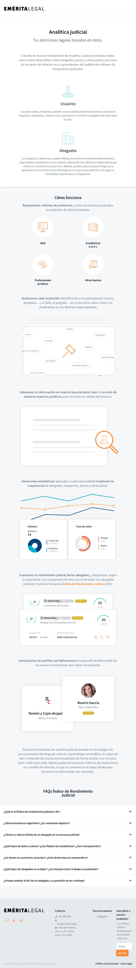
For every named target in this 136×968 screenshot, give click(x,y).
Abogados (102, 916)
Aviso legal (126, 963)
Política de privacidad (107, 963)
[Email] (124, 946)
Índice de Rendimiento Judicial (84, 584)
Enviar (122, 953)
